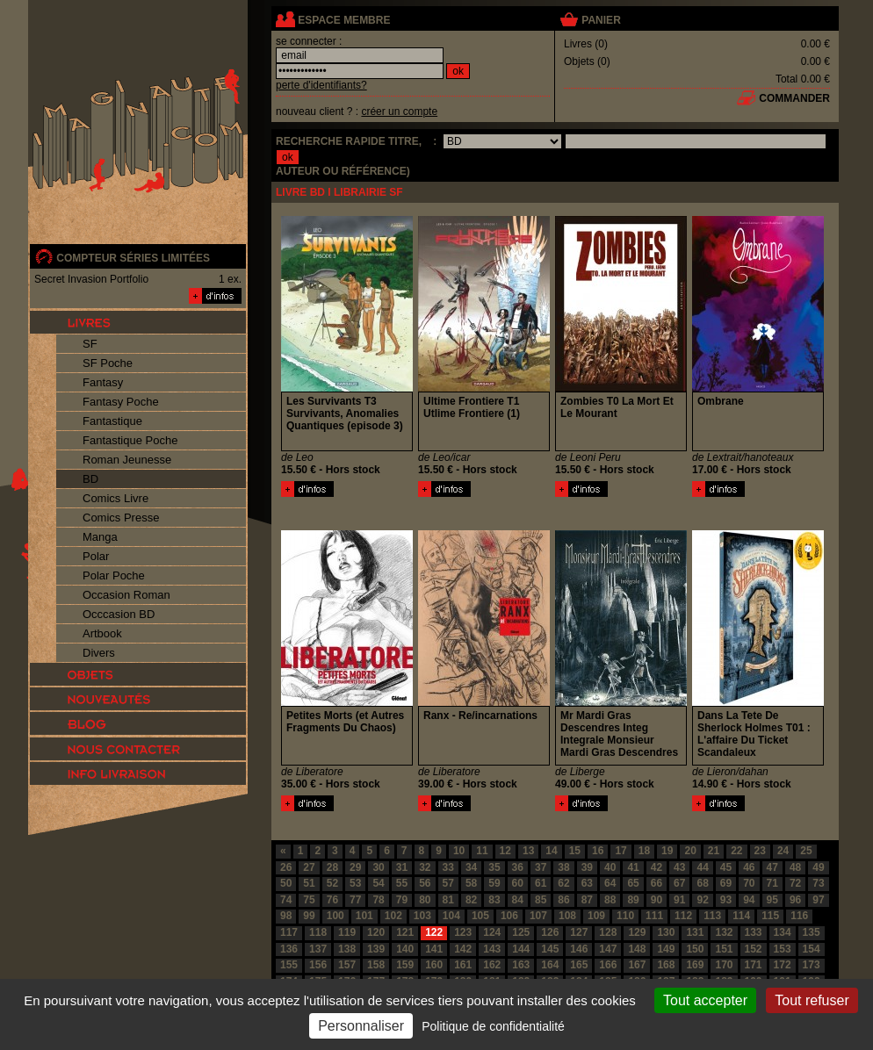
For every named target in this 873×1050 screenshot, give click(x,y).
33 (448, 867)
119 (347, 932)
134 (782, 932)
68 (702, 883)
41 (633, 867)
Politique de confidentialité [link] (493, 1026)
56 (424, 883)
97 (818, 900)
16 (597, 851)
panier (600, 20)
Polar (96, 556)
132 (723, 932)
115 (770, 916)
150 (694, 949)
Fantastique (112, 421)
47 (772, 867)
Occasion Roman (126, 594)
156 (318, 965)
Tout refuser (811, 1000)
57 (448, 883)
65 (633, 883)
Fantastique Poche (130, 440)
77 (355, 900)
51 (308, 883)
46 (748, 867)
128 (608, 932)
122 (434, 932)
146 (579, 949)
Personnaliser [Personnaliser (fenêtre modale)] (361, 1025)
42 (656, 867)
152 (753, 949)
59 (494, 883)
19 (667, 851)
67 (679, 883)
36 (517, 867)
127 (579, 932)
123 (463, 932)
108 (567, 916)
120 (376, 932)
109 (596, 916)
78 (378, 900)
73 (818, 883)
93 (726, 900)
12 (505, 851)
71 (772, 883)
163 (521, 965)
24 (783, 851)
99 (308, 916)
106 (509, 916)
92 (702, 900)
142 (463, 949)
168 (666, 965)
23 (760, 851)
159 (405, 965)
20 (690, 851)
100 (335, 916)
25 (806, 851)
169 (694, 965)
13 (528, 851)
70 (748, 883)
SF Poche (108, 363)
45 (726, 867)
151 (723, 949)
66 (656, 883)
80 (424, 900)
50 (286, 883)
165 (579, 965)
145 (550, 949)
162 (492, 965)
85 (540, 900)
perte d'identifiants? (321, 85)
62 (563, 883)
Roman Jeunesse (127, 459)
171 (753, 965)
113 (712, 916)
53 (355, 883)
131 (694, 932)
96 (795, 900)
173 (811, 965)
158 (376, 965)
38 (563, 867)
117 (289, 932)
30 (378, 867)
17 (620, 851)
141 (434, 949)
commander (794, 98)
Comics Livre (115, 498)
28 (332, 867)
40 (610, 867)
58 (471, 883)
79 (402, 900)
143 (492, 949)
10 (459, 851)
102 (393, 916)
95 (772, 900)
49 (818, 867)
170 (723, 965)
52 (332, 883)
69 (726, 883)
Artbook (102, 633)
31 (402, 867)
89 (633, 900)
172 (782, 965)
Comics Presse (121, 517)
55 (402, 883)
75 (308, 900)
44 (702, 867)
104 (451, 916)
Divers (99, 652)
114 (741, 916)
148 (637, 949)
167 (637, 965)
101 (364, 916)
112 (683, 916)
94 (748, 900)
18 (644, 851)
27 (308, 867)
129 (637, 932)
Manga (100, 536)
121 (405, 932)
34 (471, 867)
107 (538, 916)
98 (286, 916)
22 (736, 851)
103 (422, 916)
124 (492, 932)
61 (540, 883)
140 (405, 949)
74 (286, 900)
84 (517, 900)
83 (494, 900)
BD (90, 478)
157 (347, 965)
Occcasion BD (119, 614)
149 (666, 949)
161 (463, 965)
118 (318, 932)
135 (811, 932)
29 (355, 867)
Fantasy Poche (121, 401)
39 (587, 867)
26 (286, 867)
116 (799, 916)
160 (434, 965)
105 (480, 916)
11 (481, 851)
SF (90, 343)
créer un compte (399, 111)
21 (713, 851)
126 (550, 932)
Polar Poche (114, 575)
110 (625, 916)
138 (347, 949)
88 (610, 900)
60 (517, 883)
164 (550, 965)
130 (666, 932)
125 (521, 932)
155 (289, 965)
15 (575, 851)
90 (656, 900)
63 (587, 883)
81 (448, 900)
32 (424, 867)
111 (654, 916)
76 (332, 900)
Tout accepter (705, 1000)
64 (610, 883)
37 (540, 867)
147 (608, 949)
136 (289, 949)
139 (376, 949)
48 (795, 867)
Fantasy (103, 382)
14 (551, 851)
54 (378, 883)
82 (471, 900)
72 (795, 883)
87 (587, 900)
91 (679, 900)
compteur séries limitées (133, 258)
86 (563, 900)
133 (753, 932)
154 (811, 949)
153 (782, 949)
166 (608, 965)
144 (521, 949)
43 (679, 867)
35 (494, 867)
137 (318, 949)
